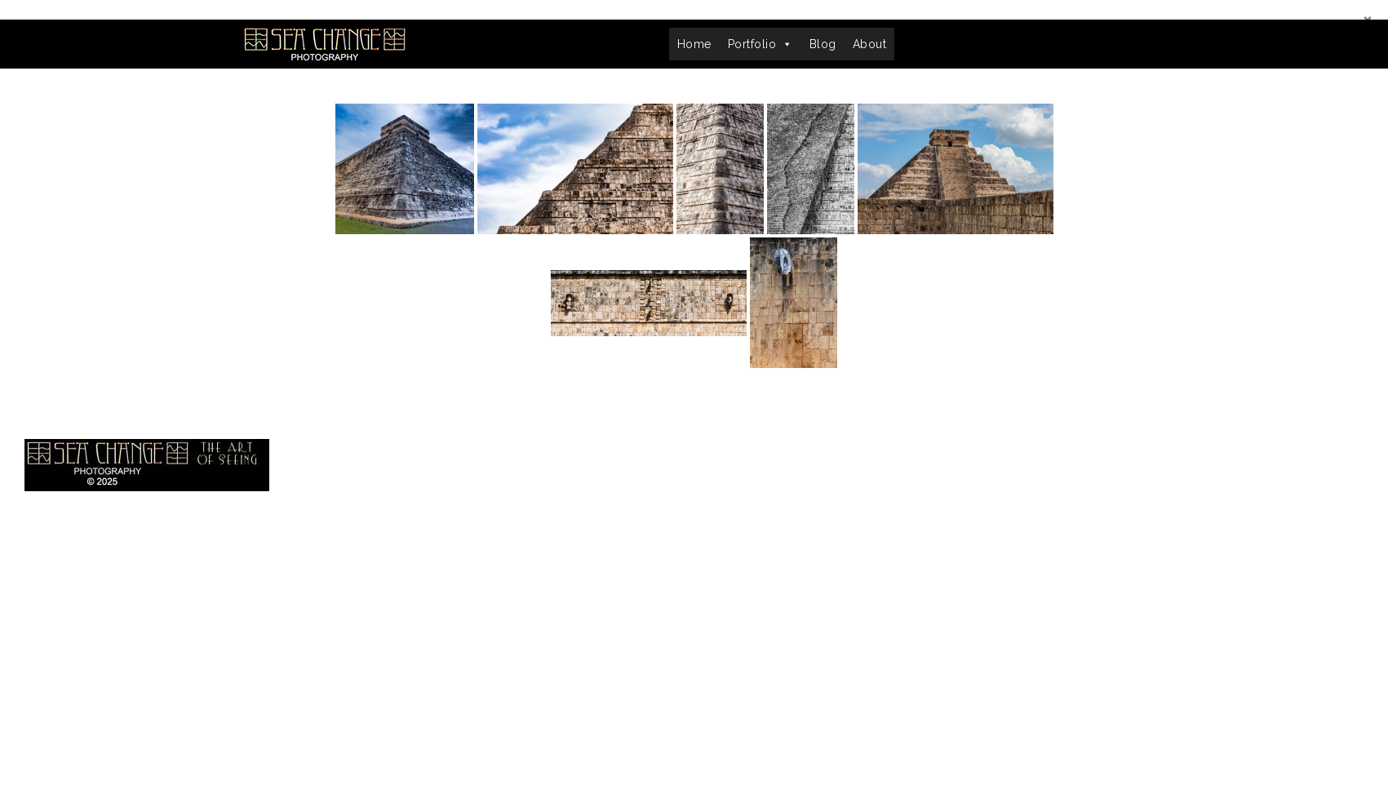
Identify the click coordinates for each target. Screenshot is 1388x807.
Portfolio (760, 44)
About (870, 44)
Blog (822, 44)
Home (694, 44)
